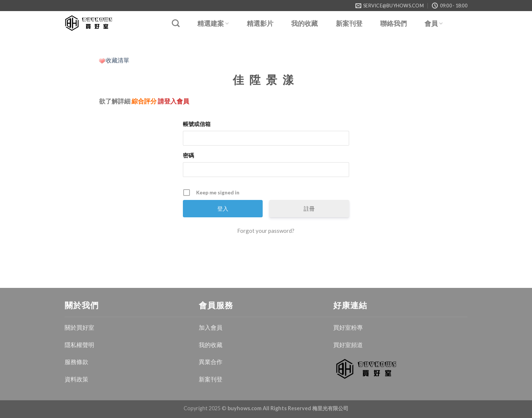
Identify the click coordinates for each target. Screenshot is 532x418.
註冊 (309, 208)
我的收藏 (304, 23)
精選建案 (213, 23)
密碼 (188, 155)
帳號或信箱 (197, 123)
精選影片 (260, 23)
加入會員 (210, 327)
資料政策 (76, 379)
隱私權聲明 (79, 344)
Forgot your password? (265, 230)
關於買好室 (79, 327)
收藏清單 (117, 60)
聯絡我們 (393, 23)
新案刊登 (349, 23)
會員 (433, 23)
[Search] (175, 23)
